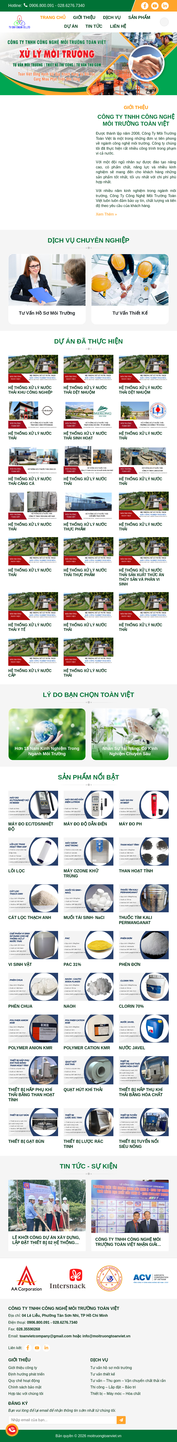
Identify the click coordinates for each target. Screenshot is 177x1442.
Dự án (71, 26)
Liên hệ (118, 26)
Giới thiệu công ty (22, 1368)
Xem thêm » (106, 214)
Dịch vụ (112, 17)
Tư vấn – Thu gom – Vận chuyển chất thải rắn (128, 1381)
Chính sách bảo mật (24, 1387)
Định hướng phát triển (26, 1374)
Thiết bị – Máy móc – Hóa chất (115, 1394)
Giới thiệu (84, 17)
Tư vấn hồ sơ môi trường (111, 1368)
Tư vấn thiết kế (102, 1374)
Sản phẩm (139, 17)
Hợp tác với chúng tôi (25, 1394)
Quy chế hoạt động (24, 1381)
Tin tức (94, 26)
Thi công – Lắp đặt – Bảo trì (113, 1387)
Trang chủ (52, 17)
